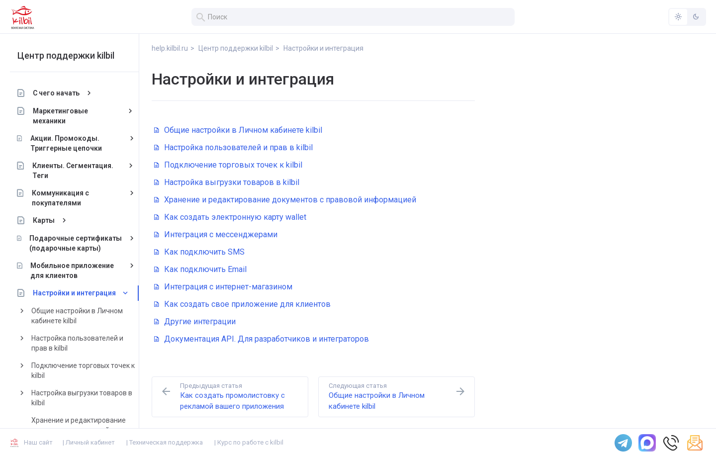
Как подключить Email (200, 269)
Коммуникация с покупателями (60, 198)
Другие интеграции (195, 321)
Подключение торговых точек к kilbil (83, 370)
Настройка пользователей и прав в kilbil (77, 343)
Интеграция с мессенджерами (215, 234)
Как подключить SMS (199, 252)
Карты (44, 220)
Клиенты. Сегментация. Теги (72, 171)
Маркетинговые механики (60, 116)
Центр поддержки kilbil (65, 55)
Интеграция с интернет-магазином (223, 286)
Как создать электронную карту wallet (230, 217)
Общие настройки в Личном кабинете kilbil (77, 316)
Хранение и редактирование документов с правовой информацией (285, 199)
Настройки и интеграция (74, 293)
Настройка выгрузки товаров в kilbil (81, 398)
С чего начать (56, 93)
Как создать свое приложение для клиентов (242, 304)
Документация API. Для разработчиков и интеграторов (261, 339)
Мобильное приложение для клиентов (72, 270)
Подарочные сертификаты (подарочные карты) (75, 243)
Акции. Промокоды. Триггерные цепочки (65, 143)
